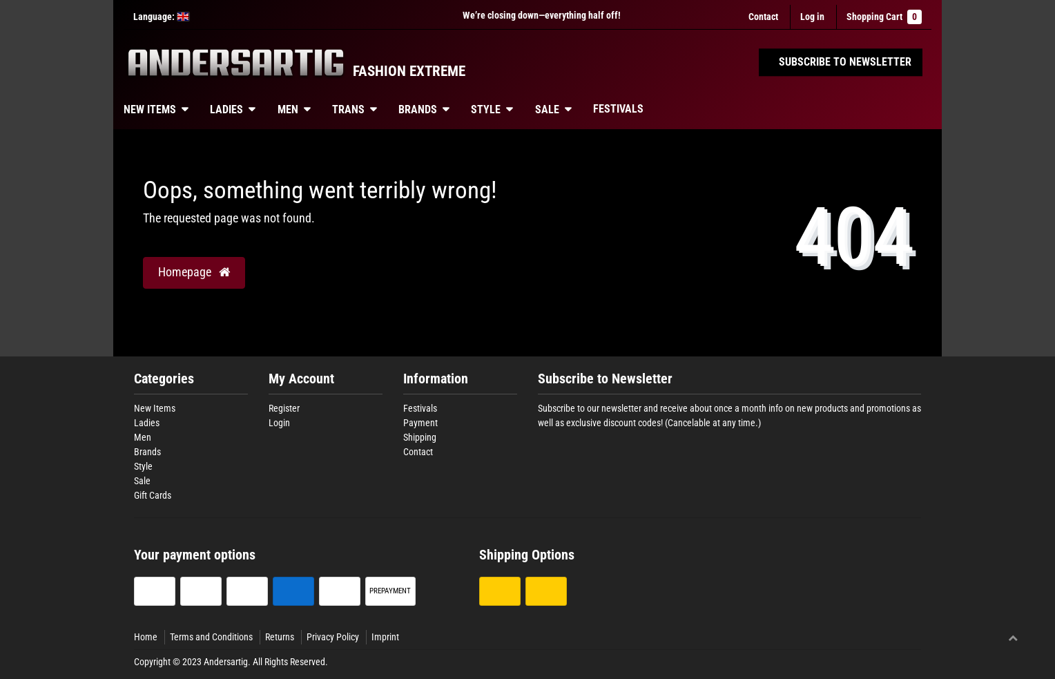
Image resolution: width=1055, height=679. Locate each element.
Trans (348, 109)
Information (435, 379)
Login (279, 422)
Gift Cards (152, 495)
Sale (547, 109)
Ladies (226, 109)
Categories (164, 379)
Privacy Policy (333, 636)
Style (486, 109)
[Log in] (812, 17)
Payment (420, 422)
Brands (417, 109)
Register (284, 408)
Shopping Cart (884, 17)
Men (288, 109)
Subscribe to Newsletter (605, 379)
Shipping (419, 437)
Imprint (385, 636)
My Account (301, 379)
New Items (150, 109)
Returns (279, 636)
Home (145, 636)
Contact (763, 16)
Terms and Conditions (211, 636)
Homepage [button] (194, 272)
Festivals (618, 108)
